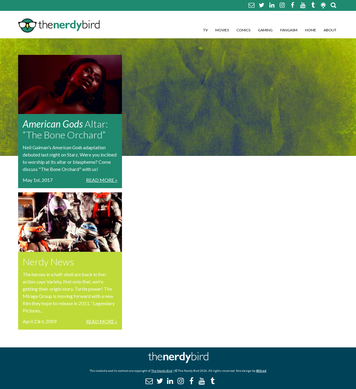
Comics (243, 30)
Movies (222, 30)
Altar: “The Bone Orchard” (65, 129)
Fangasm (288, 30)
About (330, 30)
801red (261, 370)
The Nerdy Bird (161, 370)
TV (205, 30)
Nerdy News (48, 261)
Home (310, 30)
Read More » (101, 180)
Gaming (265, 30)
